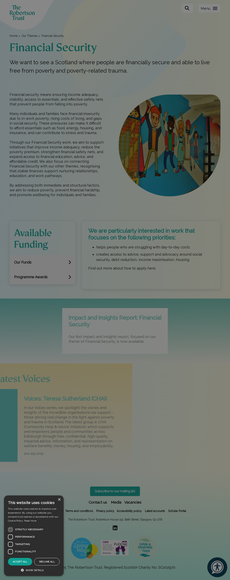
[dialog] (34, 535)
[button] (34, 570)
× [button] (59, 499)
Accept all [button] (20, 561)
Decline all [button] (47, 561)
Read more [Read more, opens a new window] (30, 520)
